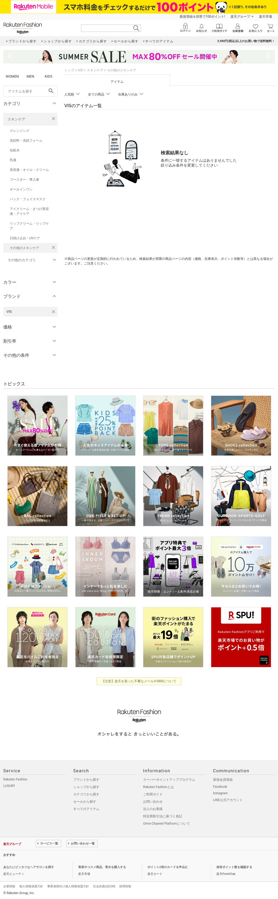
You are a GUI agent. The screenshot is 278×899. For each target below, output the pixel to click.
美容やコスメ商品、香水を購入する (102, 867)
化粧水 (15, 150)
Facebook (220, 787)
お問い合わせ (153, 802)
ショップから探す (86, 787)
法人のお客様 (153, 809)
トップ (69, 70)
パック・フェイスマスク (28, 199)
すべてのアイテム (86, 809)
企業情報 (9, 886)
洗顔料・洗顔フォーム (26, 140)
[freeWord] (30, 91)
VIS (80, 70)
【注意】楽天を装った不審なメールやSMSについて (139, 681)
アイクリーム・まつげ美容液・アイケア (29, 211)
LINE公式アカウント (228, 800)
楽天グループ (240, 16)
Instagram (220, 793)
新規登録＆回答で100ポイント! (202, 16)
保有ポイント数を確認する (234, 867)
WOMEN (12, 76)
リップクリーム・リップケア (29, 226)
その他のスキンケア (24, 248)
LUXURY (9, 786)
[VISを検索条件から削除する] (53, 311)
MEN (30, 76)
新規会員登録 (223, 780)
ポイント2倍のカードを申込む (167, 867)
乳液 (13, 160)
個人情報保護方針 (31, 886)
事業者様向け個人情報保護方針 (68, 886)
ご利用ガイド (153, 794)
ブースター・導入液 (24, 179)
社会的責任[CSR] (104, 886)
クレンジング (19, 131)
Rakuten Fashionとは (158, 787)
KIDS (48, 76)
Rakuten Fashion (15, 779)
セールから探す (84, 802)
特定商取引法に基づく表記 (162, 816)
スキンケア (16, 119)
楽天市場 (265, 16)
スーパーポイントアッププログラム (169, 780)
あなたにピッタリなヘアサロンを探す (28, 867)
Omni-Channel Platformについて (166, 823)
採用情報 (125, 886)
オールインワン (21, 189)
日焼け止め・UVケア (25, 238)
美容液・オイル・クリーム (29, 170)
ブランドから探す (86, 780)
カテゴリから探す (86, 794)
